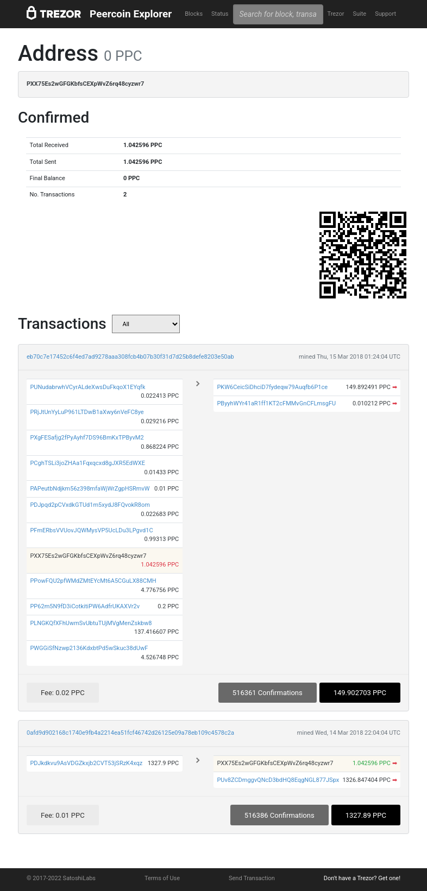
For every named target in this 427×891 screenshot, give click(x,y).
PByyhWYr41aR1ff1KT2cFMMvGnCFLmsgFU (276, 403)
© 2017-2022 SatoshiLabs (61, 878)
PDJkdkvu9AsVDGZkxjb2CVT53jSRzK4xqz (86, 763)
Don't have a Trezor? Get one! (362, 878)
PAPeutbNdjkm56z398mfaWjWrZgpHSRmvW (89, 488)
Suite (359, 13)
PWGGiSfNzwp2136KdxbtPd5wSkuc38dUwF (89, 648)
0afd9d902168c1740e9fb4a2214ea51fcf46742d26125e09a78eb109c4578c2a (130, 732)
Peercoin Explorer (131, 14)
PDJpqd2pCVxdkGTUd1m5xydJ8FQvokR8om (90, 504)
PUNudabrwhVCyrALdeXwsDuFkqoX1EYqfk (87, 387)
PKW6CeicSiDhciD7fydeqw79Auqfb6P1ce (272, 387)
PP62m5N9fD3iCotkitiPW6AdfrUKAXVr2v (85, 606)
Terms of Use (162, 878)
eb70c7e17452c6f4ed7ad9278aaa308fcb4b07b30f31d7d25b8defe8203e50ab (130, 356)
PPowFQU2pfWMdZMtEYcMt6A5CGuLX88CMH (93, 580)
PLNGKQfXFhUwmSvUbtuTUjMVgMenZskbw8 (91, 623)
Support (385, 13)
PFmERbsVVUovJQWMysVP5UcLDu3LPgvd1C (91, 530)
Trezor (335, 13)
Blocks (194, 13)
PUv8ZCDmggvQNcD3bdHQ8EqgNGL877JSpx (278, 780)
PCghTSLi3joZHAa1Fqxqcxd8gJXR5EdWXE (87, 463)
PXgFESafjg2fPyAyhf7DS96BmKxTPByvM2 (86, 437)
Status (219, 13)
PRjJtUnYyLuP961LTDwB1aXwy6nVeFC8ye (86, 412)
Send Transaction (252, 878)
